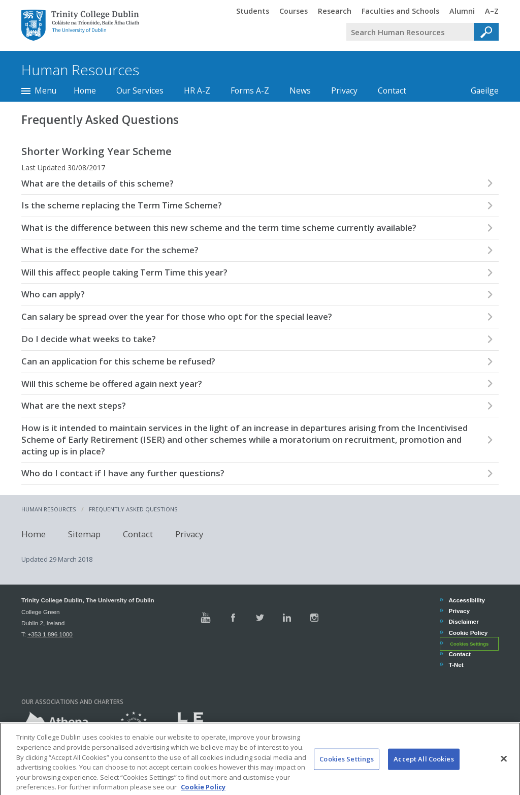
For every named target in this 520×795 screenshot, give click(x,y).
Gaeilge (480, 90)
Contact (392, 90)
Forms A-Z (250, 90)
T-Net (455, 664)
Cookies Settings (469, 644)
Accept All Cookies (423, 769)
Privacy (344, 90)
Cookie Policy (468, 632)
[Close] (504, 768)
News (300, 90)
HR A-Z (197, 90)
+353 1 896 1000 (49, 634)
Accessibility (466, 600)
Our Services (140, 90)
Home (85, 90)
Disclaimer (463, 621)
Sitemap (84, 533)
